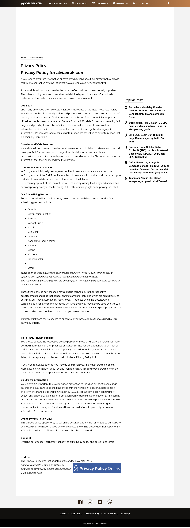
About (60, 514)
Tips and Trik (58, 3)
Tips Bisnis (100, 3)
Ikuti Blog (140, 3)
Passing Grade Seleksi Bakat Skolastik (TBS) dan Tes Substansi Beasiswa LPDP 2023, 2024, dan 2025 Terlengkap (148, 152)
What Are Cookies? (79, 373)
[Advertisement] (95, 31)
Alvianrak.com (101, 524)
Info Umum (120, 3)
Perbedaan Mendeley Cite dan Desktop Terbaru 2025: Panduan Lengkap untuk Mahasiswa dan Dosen (147, 112)
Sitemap (128, 514)
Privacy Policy (92, 514)
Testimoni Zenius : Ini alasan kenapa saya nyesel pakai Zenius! (148, 180)
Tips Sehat (79, 3)
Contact (74, 514)
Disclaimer (111, 514)
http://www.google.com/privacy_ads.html (94, 187)
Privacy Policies (88, 277)
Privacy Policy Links (87, 358)
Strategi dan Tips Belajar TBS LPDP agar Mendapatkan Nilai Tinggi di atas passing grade (149, 126)
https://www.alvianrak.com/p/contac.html (82, 83)
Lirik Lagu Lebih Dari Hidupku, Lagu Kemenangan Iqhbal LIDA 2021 (146, 138)
